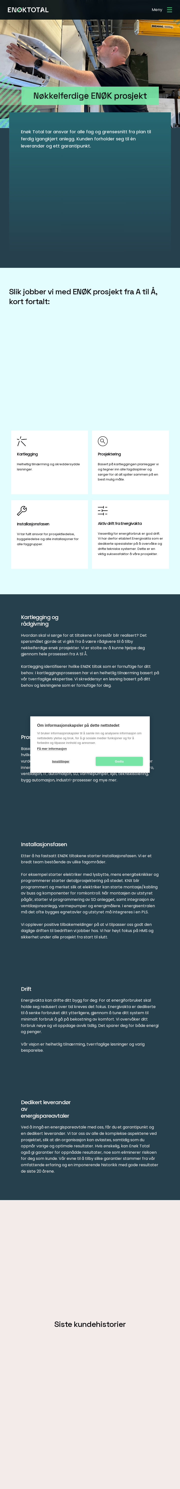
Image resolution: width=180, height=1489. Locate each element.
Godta (119, 761)
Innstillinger (61, 761)
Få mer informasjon (52, 748)
